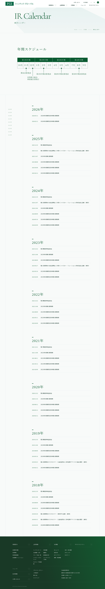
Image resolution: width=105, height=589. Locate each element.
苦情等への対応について (66, 575)
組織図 (44, 552)
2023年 (10, 119)
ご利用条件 (35, 572)
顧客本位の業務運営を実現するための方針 (70, 572)
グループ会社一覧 (37, 555)
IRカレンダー (68, 552)
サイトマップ (36, 578)
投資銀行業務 (15, 550)
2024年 (10, 115)
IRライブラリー (57, 555)
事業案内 (21, 545)
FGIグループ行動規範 (37, 563)
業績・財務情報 (57, 557)
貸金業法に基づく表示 (66, 578)
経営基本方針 (46, 555)
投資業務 (14, 552)
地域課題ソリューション (18, 557)
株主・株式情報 (68, 550)
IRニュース (56, 550)
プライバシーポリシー (38, 570)
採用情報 (85, 2)
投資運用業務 (15, 555)
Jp (91, 2)
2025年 (10, 112)
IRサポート (67, 555)
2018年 (10, 135)
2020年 (10, 128)
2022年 (10, 122)
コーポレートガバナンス (37, 558)
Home (75, 29)
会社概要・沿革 (36, 552)
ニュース (21, 569)
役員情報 (45, 550)
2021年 (10, 125)
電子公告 (35, 575)
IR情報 (85, 29)
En (94, 2)
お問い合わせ (77, 2)
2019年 (10, 131)
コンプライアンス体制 (46, 558)
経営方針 (56, 552)
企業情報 (42, 545)
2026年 (10, 109)
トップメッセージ (37, 550)
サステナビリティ (83, 545)
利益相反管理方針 (65, 570)
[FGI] (19, 4)
